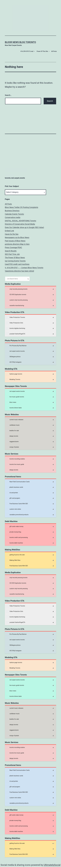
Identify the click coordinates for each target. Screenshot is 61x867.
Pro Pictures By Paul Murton (16, 345)
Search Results (10, 251)
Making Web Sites (13, 560)
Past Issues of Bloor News (15, 241)
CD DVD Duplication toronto (16, 294)
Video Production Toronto (15, 317)
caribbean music (12, 425)
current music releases (14, 419)
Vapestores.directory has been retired (19, 271)
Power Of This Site (42, 51)
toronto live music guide (15, 464)
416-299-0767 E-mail (26, 51)
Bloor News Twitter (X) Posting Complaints (21, 207)
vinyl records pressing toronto (16, 289)
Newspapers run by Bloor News (17, 237)
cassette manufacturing (15, 305)
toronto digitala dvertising (15, 328)
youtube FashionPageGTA (15, 333)
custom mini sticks (13, 509)
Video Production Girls (14, 322)
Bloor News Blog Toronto (20, 42)
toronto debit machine (14, 543)
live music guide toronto (15, 396)
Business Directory (12, 211)
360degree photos (13, 356)
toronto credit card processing (17, 537)
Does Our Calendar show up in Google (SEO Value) (24, 227)
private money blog (13, 532)
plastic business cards (14, 487)
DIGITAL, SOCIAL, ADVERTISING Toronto (20, 221)
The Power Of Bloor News (15, 258)
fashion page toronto (14, 374)
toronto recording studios (15, 458)
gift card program (13, 498)
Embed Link (9, 231)
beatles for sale (12, 430)
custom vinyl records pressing (17, 300)
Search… (8, 95)
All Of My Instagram (13, 362)
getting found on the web (15, 554)
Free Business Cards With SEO (17, 503)
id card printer (12, 492)
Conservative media (12, 217)
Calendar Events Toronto (14, 214)
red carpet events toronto (15, 351)
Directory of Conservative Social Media (20, 224)
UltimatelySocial (52, 865)
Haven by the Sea (11, 234)
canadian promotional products (17, 514)
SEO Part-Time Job (12, 254)
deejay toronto (12, 436)
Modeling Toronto (13, 379)
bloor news (11, 402)
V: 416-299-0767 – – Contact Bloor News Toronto (24, 268)
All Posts (54, 51)
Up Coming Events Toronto (15, 261)
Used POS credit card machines (17, 264)
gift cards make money (14, 526)
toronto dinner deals (14, 407)
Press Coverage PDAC (13, 247)
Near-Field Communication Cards (18, 481)
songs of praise (12, 447)
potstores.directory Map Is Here (17, 244)
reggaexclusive (12, 441)
